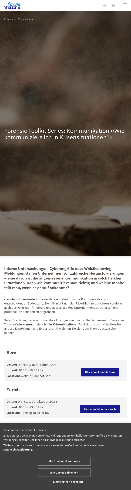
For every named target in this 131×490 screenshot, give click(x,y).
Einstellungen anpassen (65, 482)
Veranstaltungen (27, 18)
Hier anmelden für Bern (99, 372)
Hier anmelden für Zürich (99, 409)
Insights (8, 19)
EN (113, 5)
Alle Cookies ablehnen (64, 472)
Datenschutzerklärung (17, 449)
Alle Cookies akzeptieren (64, 461)
